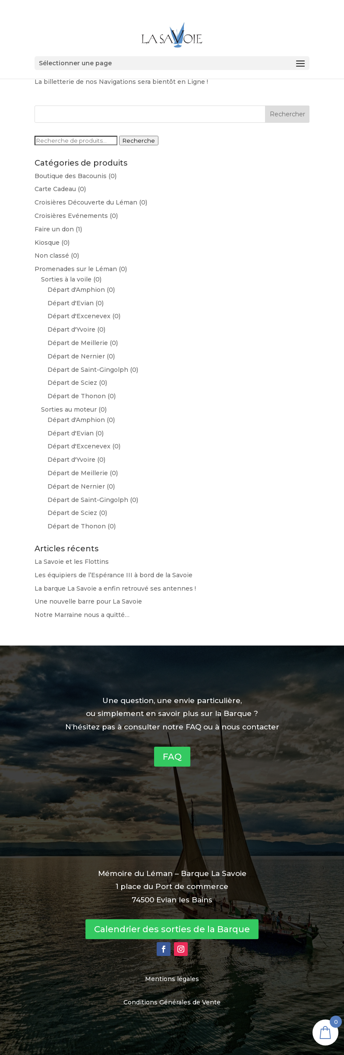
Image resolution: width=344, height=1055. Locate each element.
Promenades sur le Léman (76, 269)
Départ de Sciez (72, 383)
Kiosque (47, 242)
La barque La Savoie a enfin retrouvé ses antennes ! (115, 588)
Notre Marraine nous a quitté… (82, 615)
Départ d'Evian (70, 303)
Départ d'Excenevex (78, 316)
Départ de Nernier (76, 356)
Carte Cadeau (55, 189)
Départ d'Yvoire (71, 329)
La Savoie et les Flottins (72, 562)
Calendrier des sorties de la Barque (172, 929)
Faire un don (54, 229)
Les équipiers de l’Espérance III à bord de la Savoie (114, 575)
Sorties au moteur (69, 409)
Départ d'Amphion (76, 290)
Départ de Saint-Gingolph (87, 370)
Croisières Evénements (71, 216)
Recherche (139, 140)
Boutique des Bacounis (71, 176)
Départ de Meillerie (77, 343)
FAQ (172, 756)
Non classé (52, 255)
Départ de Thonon (76, 396)
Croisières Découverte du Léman (86, 202)
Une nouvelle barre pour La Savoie (88, 601)
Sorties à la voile (66, 279)
